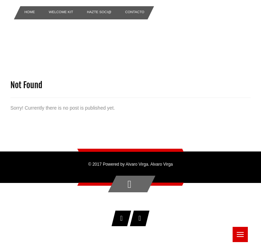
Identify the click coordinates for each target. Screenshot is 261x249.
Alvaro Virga (161, 164)
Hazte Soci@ (99, 12)
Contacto (135, 12)
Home (30, 12)
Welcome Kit (61, 12)
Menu (242, 231)
